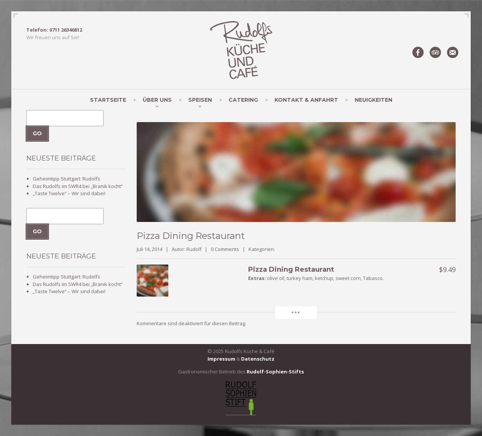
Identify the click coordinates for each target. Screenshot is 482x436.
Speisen (200, 99)
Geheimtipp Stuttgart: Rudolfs (66, 178)
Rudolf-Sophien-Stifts (275, 371)
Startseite (108, 99)
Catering (243, 99)
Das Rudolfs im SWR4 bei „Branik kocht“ (78, 186)
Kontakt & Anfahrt (306, 99)
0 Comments (225, 249)
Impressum (221, 358)
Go (37, 133)
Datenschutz (258, 358)
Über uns (157, 99)
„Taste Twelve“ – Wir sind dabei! (69, 193)
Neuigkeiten (373, 99)
